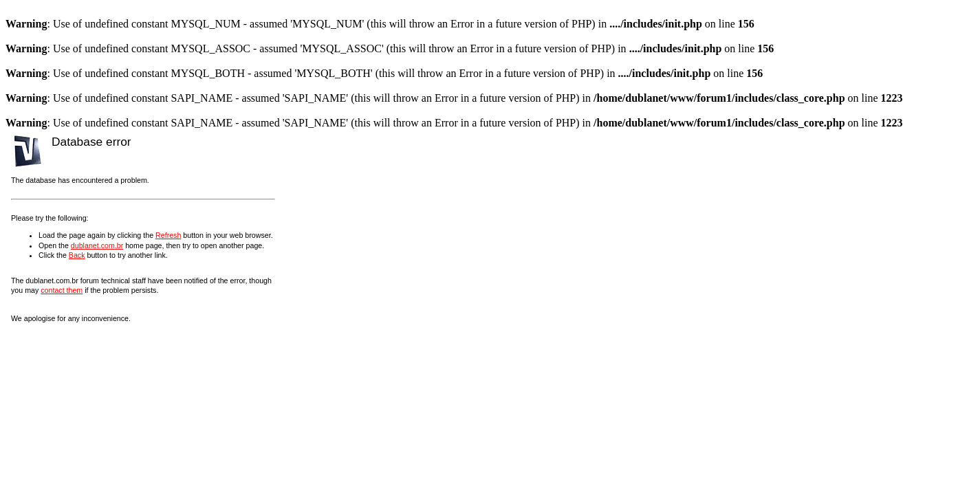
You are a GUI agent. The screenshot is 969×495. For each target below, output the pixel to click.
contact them (62, 290)
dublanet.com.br (97, 245)
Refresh (168, 235)
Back (77, 255)
